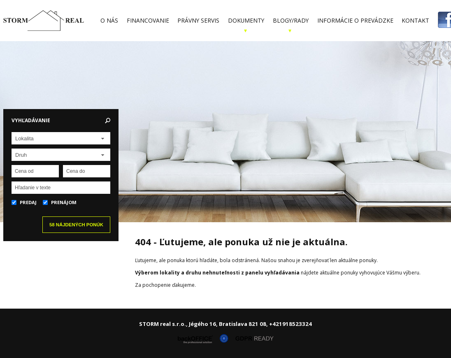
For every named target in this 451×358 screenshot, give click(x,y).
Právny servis (198, 20)
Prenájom (60, 202)
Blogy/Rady (291, 20)
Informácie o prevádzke (355, 20)
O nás (109, 20)
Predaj (24, 202)
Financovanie (148, 20)
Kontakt (415, 20)
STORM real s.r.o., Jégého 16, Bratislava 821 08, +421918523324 (225, 324)
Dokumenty (246, 20)
